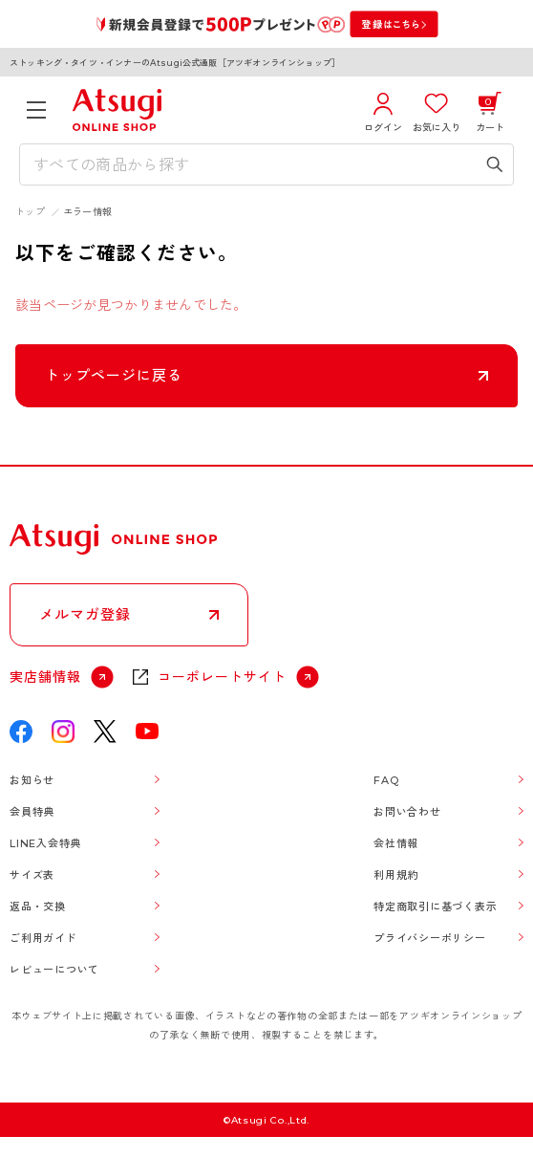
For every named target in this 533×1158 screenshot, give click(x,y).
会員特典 (32, 812)
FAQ (385, 780)
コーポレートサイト (222, 677)
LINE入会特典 (45, 843)
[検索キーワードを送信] (494, 164)
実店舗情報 (45, 677)
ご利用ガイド (43, 938)
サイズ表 (32, 875)
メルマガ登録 (85, 614)
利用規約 (395, 875)
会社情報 (395, 843)
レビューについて (54, 969)
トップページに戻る (113, 375)
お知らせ (32, 780)
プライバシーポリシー (429, 938)
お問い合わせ (407, 812)
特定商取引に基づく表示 (435, 906)
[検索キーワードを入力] (252, 164)
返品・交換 (38, 906)
